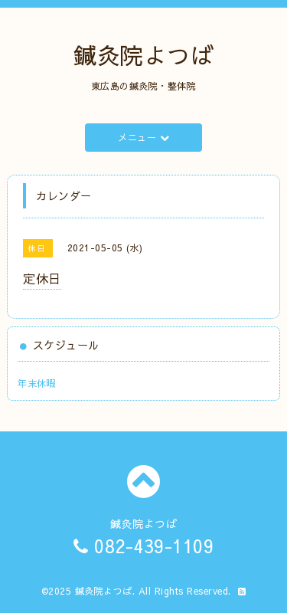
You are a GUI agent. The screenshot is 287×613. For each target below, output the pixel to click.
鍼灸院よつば (143, 54)
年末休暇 (37, 383)
